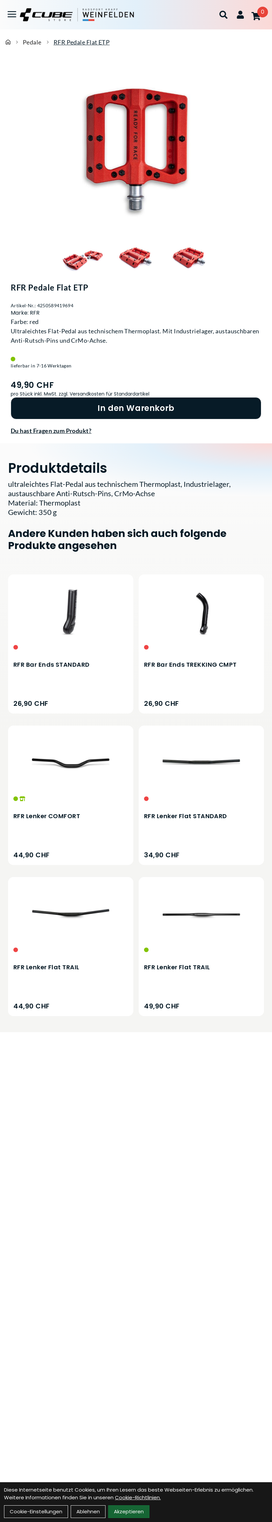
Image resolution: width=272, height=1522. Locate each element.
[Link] (12, 14)
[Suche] (223, 15)
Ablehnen (88, 1511)
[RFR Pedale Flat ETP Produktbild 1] (82, 258)
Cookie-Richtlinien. (138, 1497)
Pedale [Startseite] (32, 42)
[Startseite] (8, 42)
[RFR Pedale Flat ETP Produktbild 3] (189, 258)
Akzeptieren (129, 1511)
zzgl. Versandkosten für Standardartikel (104, 394)
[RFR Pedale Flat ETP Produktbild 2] (136, 258)
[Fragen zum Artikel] (136, 430)
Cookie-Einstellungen (36, 1511)
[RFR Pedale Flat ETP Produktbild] (136, 150)
